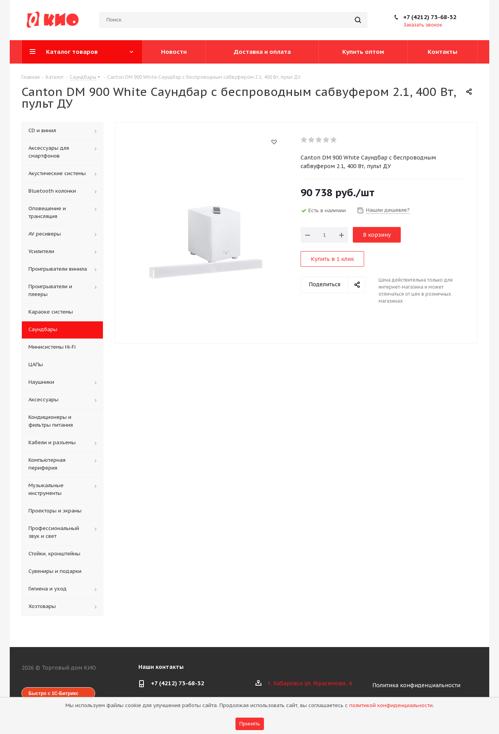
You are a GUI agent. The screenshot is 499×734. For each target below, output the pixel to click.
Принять (249, 723)
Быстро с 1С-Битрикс (53, 693)
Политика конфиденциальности (416, 685)
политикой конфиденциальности (391, 705)
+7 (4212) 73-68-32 (430, 17)
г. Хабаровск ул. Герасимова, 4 (310, 683)
